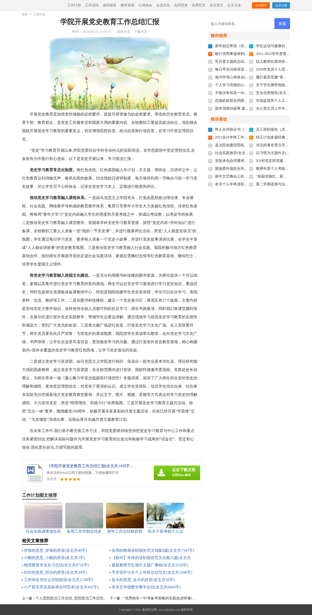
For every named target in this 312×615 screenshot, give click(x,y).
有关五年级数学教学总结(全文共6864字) (146, 587)
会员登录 (261, 5)
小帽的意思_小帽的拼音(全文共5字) (54, 558)
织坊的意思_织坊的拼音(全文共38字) (55, 572)
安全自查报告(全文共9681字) (279, 93)
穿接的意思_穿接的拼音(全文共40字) (55, 550)
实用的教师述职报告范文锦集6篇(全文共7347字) (153, 550)
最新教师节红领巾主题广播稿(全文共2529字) (150, 565)
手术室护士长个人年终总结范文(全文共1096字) (152, 572)
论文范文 (216, 5)
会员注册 (281, 5)
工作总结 (92, 5)
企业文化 (163, 5)
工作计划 (74, 5)
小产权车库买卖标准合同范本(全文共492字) (61, 587)
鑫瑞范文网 (149, 609)
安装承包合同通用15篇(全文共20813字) (246, 161)
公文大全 (234, 5)
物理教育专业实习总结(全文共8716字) (56, 565)
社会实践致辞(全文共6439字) (238, 153)
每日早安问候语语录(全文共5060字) (243, 69)
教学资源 (127, 5)
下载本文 (140, 31)
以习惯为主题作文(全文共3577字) (283, 153)
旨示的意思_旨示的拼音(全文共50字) (143, 580)
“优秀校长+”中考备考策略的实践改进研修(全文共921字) (168, 598)
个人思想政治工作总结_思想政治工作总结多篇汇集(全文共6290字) (89, 598)
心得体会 (145, 5)
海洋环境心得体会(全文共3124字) (242, 77)
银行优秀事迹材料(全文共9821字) (242, 54)
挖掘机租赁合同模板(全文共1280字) (243, 101)
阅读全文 (123, 31)
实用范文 (198, 5)
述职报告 (110, 5)
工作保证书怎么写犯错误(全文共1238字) (58, 580)
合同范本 (181, 5)
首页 (25, 14)
